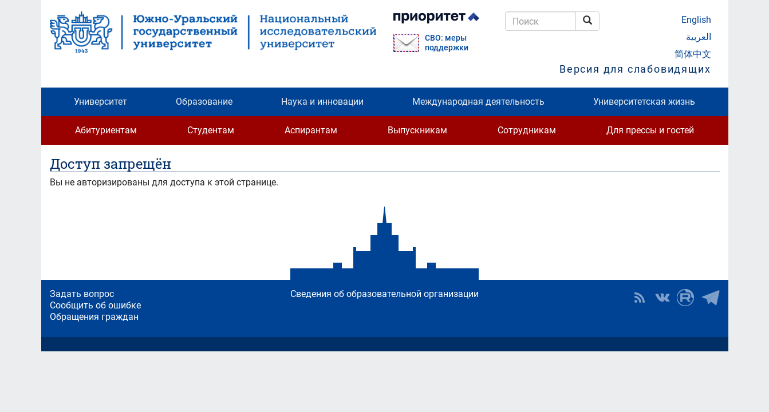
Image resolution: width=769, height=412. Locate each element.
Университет (100, 101)
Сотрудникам (527, 130)
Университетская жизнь (644, 101)
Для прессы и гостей (650, 130)
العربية (698, 36)
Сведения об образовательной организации (384, 293)
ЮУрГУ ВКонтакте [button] (662, 297)
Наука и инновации (322, 101)
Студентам (210, 130)
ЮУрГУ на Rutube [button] (685, 297)
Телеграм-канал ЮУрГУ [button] (710, 297)
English (696, 19)
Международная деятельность (478, 101)
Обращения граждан (94, 316)
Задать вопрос (82, 293)
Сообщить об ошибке (95, 305)
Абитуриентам (106, 130)
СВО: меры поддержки (446, 43)
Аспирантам (311, 130)
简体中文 (693, 54)
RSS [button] (639, 297)
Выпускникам (417, 130)
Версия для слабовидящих (635, 69)
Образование (204, 101)
